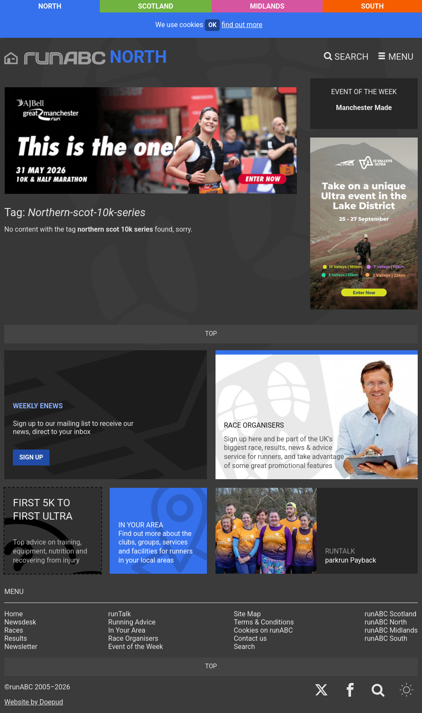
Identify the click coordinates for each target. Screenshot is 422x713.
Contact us (250, 638)
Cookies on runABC (263, 630)
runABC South (386, 638)
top (211, 333)
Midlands (267, 6)
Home (13, 614)
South (372, 6)
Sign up (31, 457)
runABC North (386, 622)
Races (13, 630)
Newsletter (20, 647)
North (49, 6)
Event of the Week (135, 647)
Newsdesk (20, 622)
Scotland (155, 6)
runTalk (119, 614)
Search (244, 647)
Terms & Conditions (264, 622)
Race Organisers (133, 638)
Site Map (247, 614)
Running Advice (132, 622)
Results (15, 638)
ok (212, 25)
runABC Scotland (391, 614)
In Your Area (127, 630)
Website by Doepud (33, 702)
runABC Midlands (391, 630)
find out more (242, 25)
